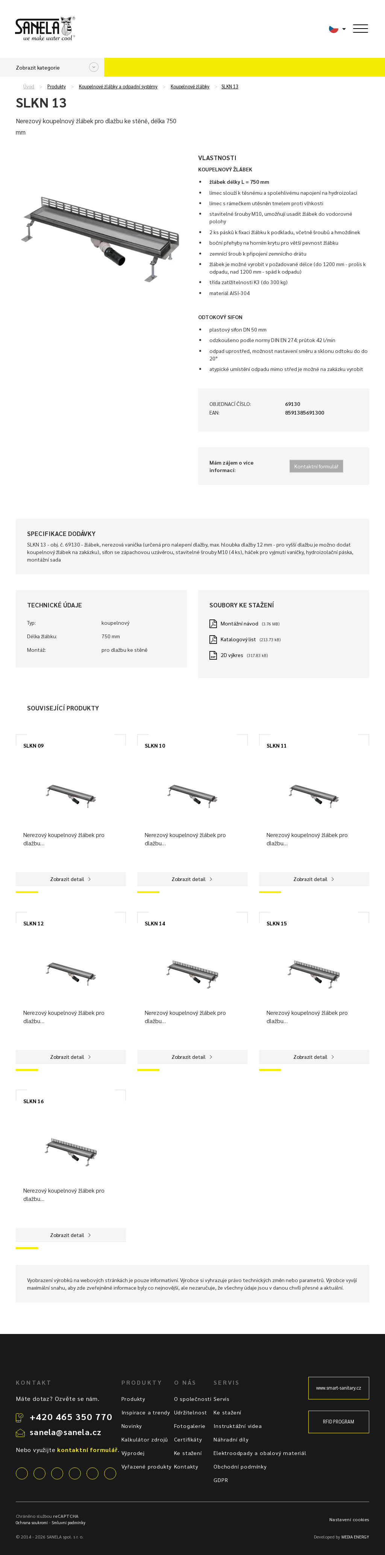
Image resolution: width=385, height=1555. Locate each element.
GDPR (221, 1479)
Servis (222, 1398)
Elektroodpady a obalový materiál (260, 1452)
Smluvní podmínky (68, 1522)
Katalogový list (238, 639)
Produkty (56, 86)
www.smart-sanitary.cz (338, 1388)
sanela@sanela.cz (66, 1431)
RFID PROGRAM (338, 1422)
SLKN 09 (33, 745)
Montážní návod (239, 623)
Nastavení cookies (349, 1519)
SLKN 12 (33, 923)
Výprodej (133, 1452)
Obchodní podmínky (240, 1466)
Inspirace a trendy (145, 1412)
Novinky (131, 1425)
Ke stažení (188, 1452)
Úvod (28, 86)
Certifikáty (188, 1439)
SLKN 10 (155, 745)
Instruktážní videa (238, 1425)
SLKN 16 (33, 1101)
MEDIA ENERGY (355, 1537)
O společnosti (193, 1398)
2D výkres (232, 654)
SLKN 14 (155, 923)
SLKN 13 (229, 86)
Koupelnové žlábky (190, 86)
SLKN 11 (277, 745)
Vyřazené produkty (146, 1466)
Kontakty (186, 1466)
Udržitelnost (191, 1412)
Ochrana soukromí (32, 1522)
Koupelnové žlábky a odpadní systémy (118, 86)
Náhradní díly (231, 1439)
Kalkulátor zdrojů (144, 1439)
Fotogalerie (190, 1425)
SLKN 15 (277, 923)
